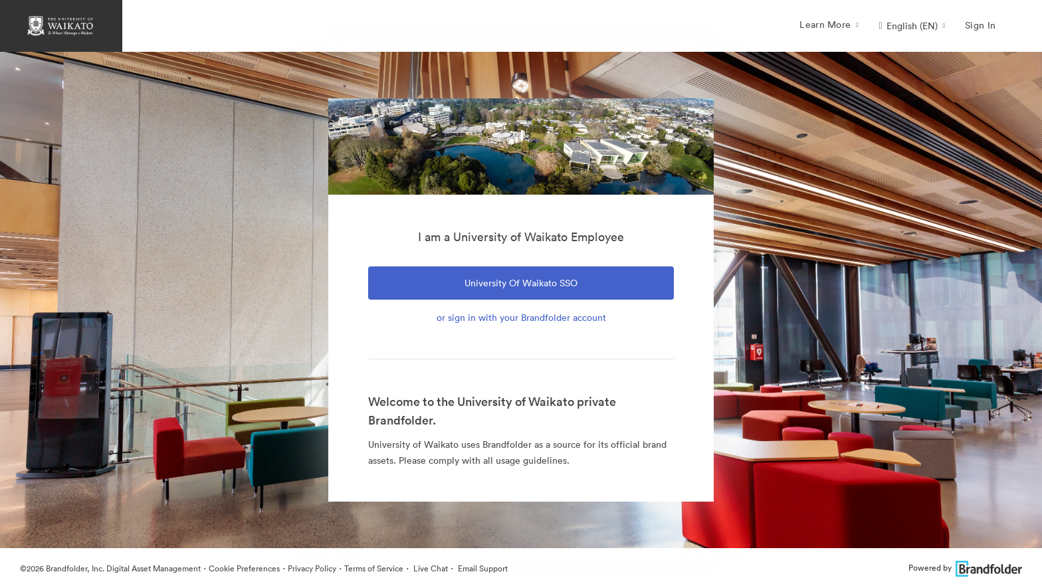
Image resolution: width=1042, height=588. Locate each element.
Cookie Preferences (244, 568)
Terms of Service (373, 568)
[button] (912, 26)
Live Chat (429, 568)
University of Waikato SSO (521, 283)
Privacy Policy (312, 568)
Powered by (965, 567)
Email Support (482, 568)
